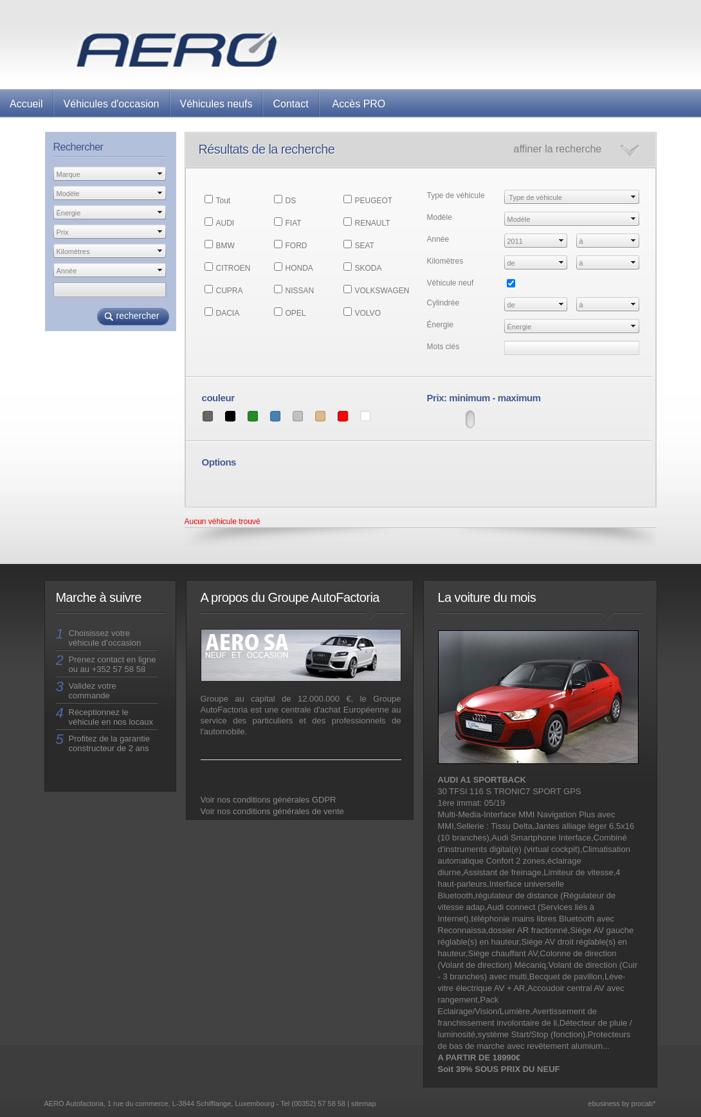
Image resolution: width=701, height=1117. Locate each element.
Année (438, 239)
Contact (290, 103)
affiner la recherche (558, 148)
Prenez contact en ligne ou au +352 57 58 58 (112, 664)
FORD (296, 245)
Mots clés (443, 346)
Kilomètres (445, 261)
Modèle (439, 217)
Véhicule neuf (450, 282)
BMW (225, 245)
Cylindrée (443, 302)
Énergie (440, 324)
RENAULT (372, 223)
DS (291, 200)
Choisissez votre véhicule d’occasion (105, 638)
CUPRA (229, 290)
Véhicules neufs (216, 103)
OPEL (296, 313)
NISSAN (300, 290)
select (160, 174)
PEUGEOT (374, 200)
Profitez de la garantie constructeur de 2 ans (109, 743)
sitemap (363, 1103)
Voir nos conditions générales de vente (272, 811)
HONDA (299, 268)
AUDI (225, 223)
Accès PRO (359, 103)
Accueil (26, 103)
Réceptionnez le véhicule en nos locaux (111, 717)
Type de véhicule (456, 195)
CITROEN (233, 268)
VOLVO (368, 313)
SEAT (364, 245)
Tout (223, 200)
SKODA (368, 268)
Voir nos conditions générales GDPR (268, 799)
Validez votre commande (92, 690)
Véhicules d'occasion (111, 103)
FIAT (294, 223)
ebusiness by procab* (621, 1103)
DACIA (228, 313)
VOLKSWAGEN (382, 290)
